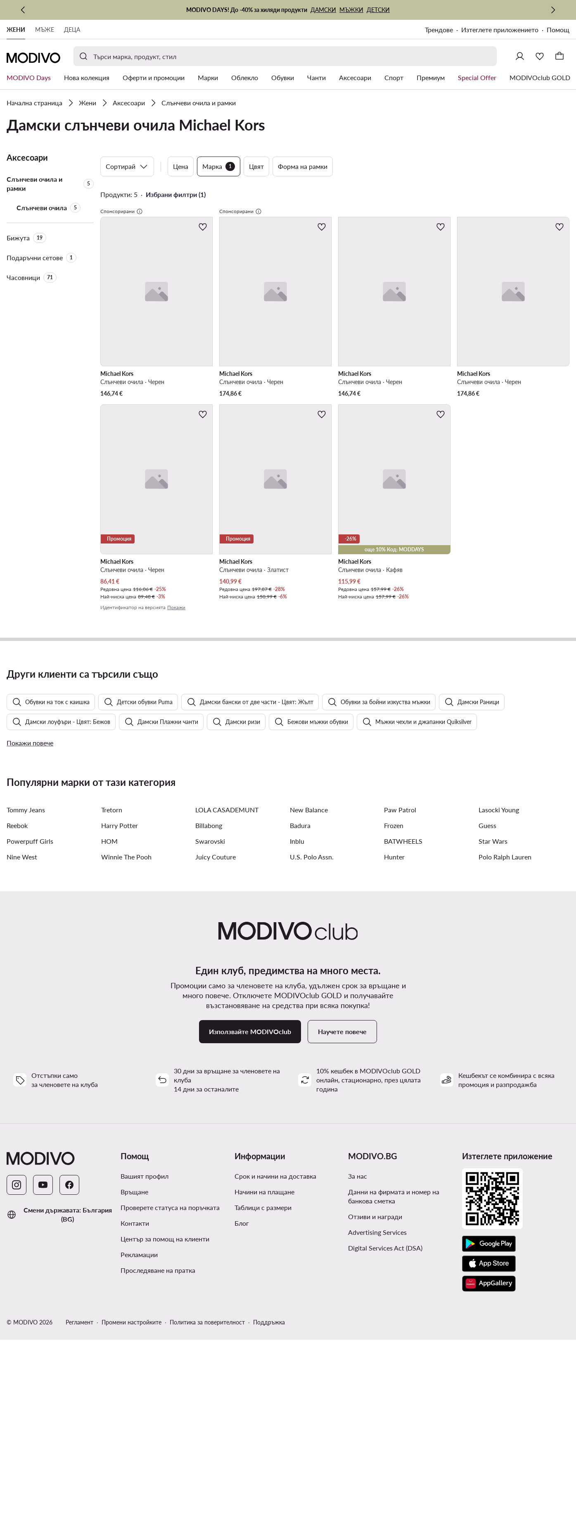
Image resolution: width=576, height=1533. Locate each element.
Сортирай (127, 166)
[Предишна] (23, 10)
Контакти (135, 1434)
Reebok (17, 1037)
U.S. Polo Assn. (312, 1068)
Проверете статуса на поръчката (170, 1419)
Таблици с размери (263, 1419)
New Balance (309, 1021)
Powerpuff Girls (30, 1052)
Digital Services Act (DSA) (385, 1459)
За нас (357, 1387)
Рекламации (139, 1466)
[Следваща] (553, 10)
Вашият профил (144, 1387)
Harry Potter (119, 1037)
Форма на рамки (302, 166)
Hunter (394, 1068)
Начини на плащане (264, 1403)
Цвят (256, 166)
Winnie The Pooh (126, 1068)
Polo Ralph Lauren (505, 1068)
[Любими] (540, 56)
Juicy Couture (215, 1068)
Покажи (176, 607)
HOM (109, 1052)
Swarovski (210, 1052)
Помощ (558, 29)
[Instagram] (16, 1396)
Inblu (297, 1052)
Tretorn (111, 1021)
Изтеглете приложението (499, 29)
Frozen (393, 1037)
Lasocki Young (499, 1021)
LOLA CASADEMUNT (226, 1021)
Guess (487, 1037)
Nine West (22, 1068)
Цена (180, 166)
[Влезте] (520, 56)
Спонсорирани (121, 211)
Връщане (134, 1403)
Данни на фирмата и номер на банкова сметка (393, 1407)
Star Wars (493, 1052)
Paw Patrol (400, 1021)
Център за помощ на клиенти (165, 1450)
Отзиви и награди (375, 1428)
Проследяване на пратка (158, 1482)
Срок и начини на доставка (275, 1387)
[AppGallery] (489, 1495)
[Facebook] (69, 1396)
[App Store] (489, 1475)
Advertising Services (377, 1444)
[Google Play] (489, 1455)
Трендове (439, 29)
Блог (242, 1434)
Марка (218, 166)
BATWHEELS (403, 1052)
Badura (300, 1037)
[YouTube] (43, 1396)
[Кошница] (559, 56)
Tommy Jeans (26, 1021)
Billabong (208, 1037)
